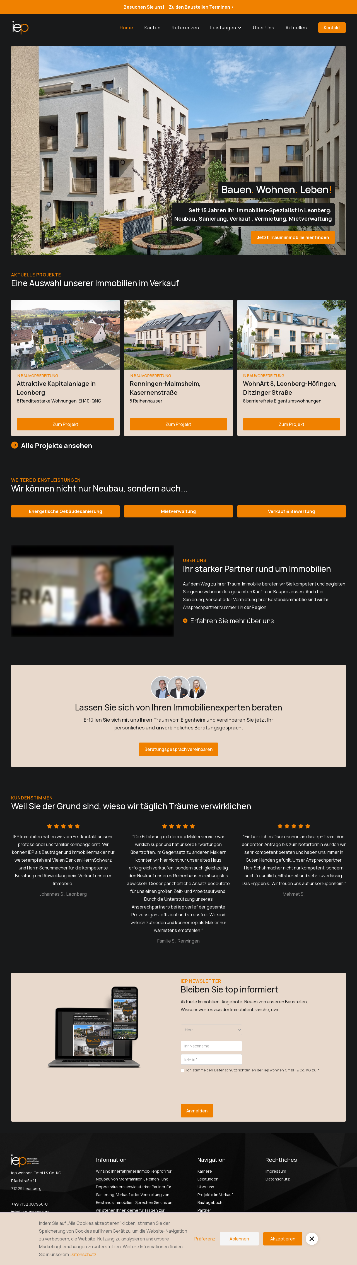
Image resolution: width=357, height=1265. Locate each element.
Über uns (263, 28)
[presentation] (223, 1085)
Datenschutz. (84, 1254)
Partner (204, 1210)
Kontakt (332, 28)
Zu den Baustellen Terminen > (201, 7)
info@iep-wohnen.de (30, 1212)
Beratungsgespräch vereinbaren (178, 749)
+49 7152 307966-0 (29, 1204)
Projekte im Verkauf (215, 1194)
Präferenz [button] (204, 1239)
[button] (226, 27)
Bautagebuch (209, 1202)
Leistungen (207, 1179)
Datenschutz (278, 1179)
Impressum (276, 1171)
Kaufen (152, 28)
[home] (20, 27)
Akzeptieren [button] (282, 1239)
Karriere (204, 1171)
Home (126, 28)
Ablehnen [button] (239, 1239)
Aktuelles (296, 28)
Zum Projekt (65, 424)
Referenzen (185, 28)
